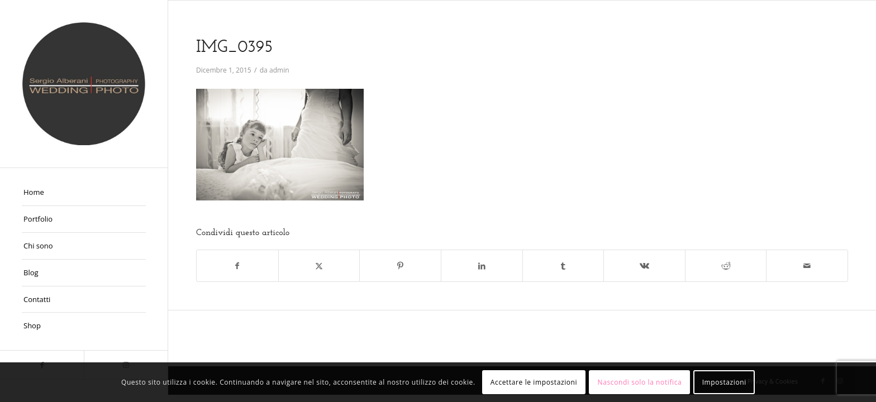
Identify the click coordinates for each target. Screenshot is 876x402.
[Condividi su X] (319, 265)
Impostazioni (724, 382)
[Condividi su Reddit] (725, 265)
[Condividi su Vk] (644, 265)
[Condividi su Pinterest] (400, 265)
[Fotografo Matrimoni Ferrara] (83, 83)
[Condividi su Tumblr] (563, 265)
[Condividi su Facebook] (237, 265)
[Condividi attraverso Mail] (807, 265)
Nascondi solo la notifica (640, 382)
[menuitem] (84, 192)
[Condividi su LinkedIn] (481, 265)
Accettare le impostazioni (534, 382)
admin (279, 70)
